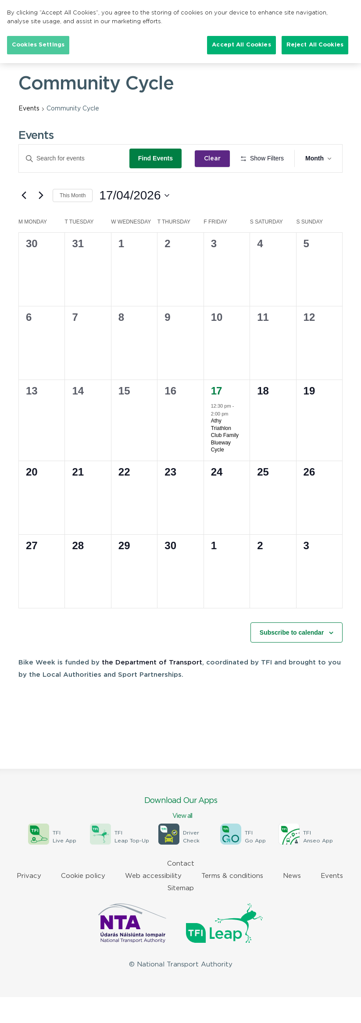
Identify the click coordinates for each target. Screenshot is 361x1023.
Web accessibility (153, 902)
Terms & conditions (232, 902)
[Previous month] (23, 221)
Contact (180, 889)
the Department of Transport (152, 688)
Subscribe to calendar (292, 657)
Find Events (158, 158)
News (292, 902)
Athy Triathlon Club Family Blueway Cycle (225, 461)
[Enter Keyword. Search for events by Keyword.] (75, 158)
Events (28, 108)
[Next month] (41, 221)
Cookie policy (83, 902)
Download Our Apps (180, 834)
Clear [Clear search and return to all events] (215, 158)
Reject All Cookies (314, 45)
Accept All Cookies (241, 45)
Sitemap (181, 914)
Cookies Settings (38, 45)
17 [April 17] (216, 417)
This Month (73, 221)
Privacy (29, 902)
